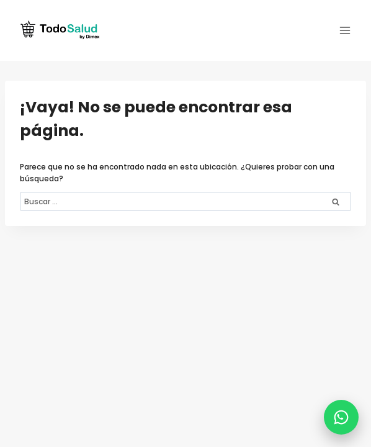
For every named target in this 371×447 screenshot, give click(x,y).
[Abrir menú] (344, 30)
